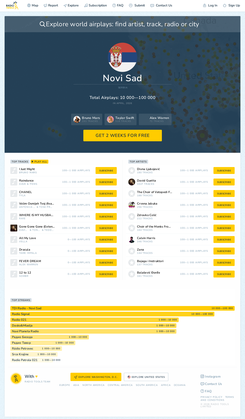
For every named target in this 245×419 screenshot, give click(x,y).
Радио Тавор (21, 343)
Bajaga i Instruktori (150, 261)
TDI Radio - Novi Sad (26, 308)
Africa (166, 385)
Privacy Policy (211, 397)
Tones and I (36, 230)
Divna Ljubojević (148, 169)
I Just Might (27, 169)
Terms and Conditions (217, 399)
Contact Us (161, 5)
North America (93, 385)
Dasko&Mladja (22, 326)
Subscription (95, 5)
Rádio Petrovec (22, 349)
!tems (33, 184)
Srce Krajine (20, 354)
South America (147, 385)
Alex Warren (28, 264)
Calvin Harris (146, 238)
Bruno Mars (28, 172)
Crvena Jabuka (147, 203)
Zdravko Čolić (146, 215)
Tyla (22, 195)
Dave (22, 184)
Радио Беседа (22, 337)
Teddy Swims (49, 230)
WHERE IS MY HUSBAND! (38, 215)
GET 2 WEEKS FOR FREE (123, 136)
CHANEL (25, 192)
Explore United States (146, 377)
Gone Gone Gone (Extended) (39, 226)
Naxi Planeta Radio (25, 331)
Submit (137, 5)
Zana (140, 250)
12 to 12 (25, 273)
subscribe (106, 170)
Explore (71, 5)
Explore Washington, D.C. (95, 377)
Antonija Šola (27, 207)
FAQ (117, 5)
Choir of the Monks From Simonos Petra (160, 226)
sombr (24, 276)
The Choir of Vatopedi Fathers (158, 192)
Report (51, 5)
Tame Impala (28, 253)
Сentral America (120, 385)
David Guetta (24, 230)
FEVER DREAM (30, 261)
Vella (23, 241)
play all (39, 161)
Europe (64, 385)
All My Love (27, 238)
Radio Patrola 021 (25, 360)
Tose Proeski (46, 207)
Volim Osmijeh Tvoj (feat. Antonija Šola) (42, 203)
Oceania (180, 385)
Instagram (211, 376)
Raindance (26, 180)
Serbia (123, 87)
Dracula (24, 250)
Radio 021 (19, 320)
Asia (76, 385)
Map (32, 5)
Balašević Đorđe (148, 273)
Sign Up (231, 5)
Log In (210, 5)
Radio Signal (21, 314)
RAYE (22, 218)
